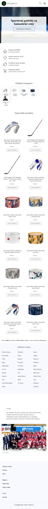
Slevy (4, 474)
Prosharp (20, 362)
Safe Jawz (36, 373)
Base (3, 362)
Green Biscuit (21, 376)
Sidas (3, 386)
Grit (19, 373)
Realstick (36, 383)
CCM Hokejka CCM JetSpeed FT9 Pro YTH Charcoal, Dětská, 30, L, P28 (12, 179)
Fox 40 (4, 369)
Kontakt (4, 497)
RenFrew (36, 359)
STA (3, 379)
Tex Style (20, 366)
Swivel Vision (37, 376)
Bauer (19, 355)
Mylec (35, 366)
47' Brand (20, 383)
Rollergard (21, 369)
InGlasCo (36, 362)
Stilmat (4, 373)
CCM (3, 359)
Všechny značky (7, 466)
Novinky (4, 470)
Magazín (4, 480)
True (34, 379)
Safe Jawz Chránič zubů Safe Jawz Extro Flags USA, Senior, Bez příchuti (12, 324)
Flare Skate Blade (7, 383)
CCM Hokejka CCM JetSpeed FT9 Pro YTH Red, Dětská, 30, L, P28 (35, 141)
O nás (4, 493)
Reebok (20, 359)
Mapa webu (5, 483)
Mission (4, 376)
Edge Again (5, 366)
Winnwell (20, 352)
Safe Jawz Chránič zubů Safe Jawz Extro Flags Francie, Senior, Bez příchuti (35, 179)
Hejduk (35, 355)
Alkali (19, 379)
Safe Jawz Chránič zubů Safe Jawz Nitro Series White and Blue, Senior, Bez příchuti (12, 141)
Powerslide (5, 355)
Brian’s (35, 352)
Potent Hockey (6, 352)
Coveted (35, 386)
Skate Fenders (37, 369)
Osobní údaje (6, 487)
